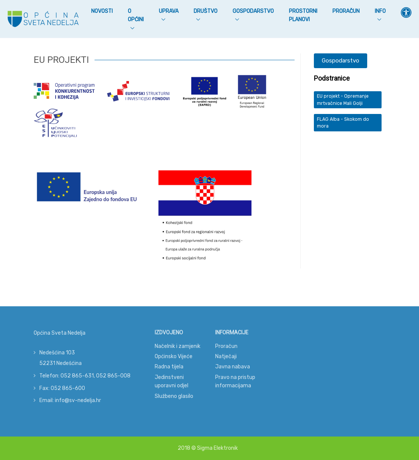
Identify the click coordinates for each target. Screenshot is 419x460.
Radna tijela (169, 366)
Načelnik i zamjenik (177, 346)
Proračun (346, 11)
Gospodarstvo (253, 11)
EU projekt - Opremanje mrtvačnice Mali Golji (343, 100)
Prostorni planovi (303, 15)
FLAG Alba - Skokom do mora (343, 123)
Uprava (168, 11)
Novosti (102, 10)
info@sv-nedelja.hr (78, 400)
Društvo (205, 11)
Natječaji (226, 356)
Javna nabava (232, 366)
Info (380, 11)
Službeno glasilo (174, 396)
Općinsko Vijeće (173, 356)
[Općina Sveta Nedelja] (43, 19)
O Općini (136, 15)
